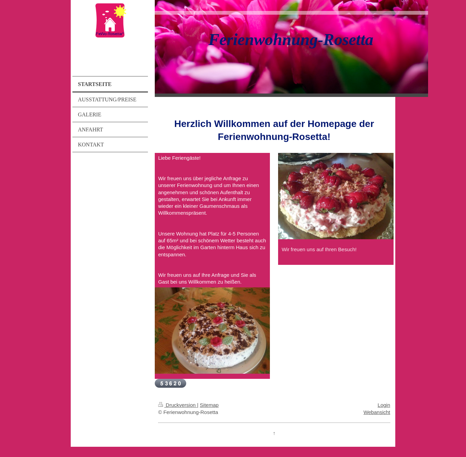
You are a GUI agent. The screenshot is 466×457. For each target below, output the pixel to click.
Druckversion (177, 405)
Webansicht (377, 412)
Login (384, 405)
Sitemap (209, 405)
